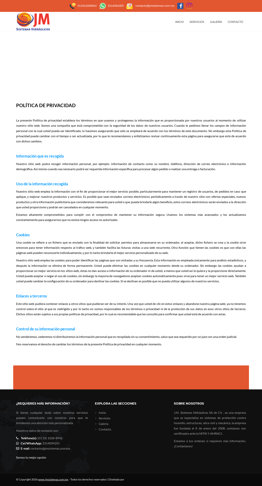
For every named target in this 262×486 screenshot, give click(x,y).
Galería (216, 22)
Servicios (197, 22)
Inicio (179, 22)
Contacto (235, 22)
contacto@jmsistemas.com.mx (50, 448)
